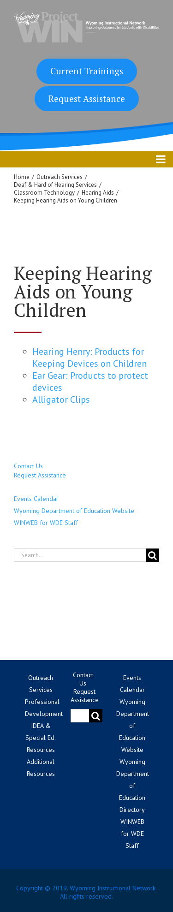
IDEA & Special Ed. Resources (40, 737)
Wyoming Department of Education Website (74, 511)
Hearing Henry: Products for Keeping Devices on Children (89, 358)
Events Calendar (36, 499)
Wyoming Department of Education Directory (132, 785)
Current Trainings (86, 71)
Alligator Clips (61, 399)
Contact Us (28, 466)
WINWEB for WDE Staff (46, 523)
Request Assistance (86, 98)
